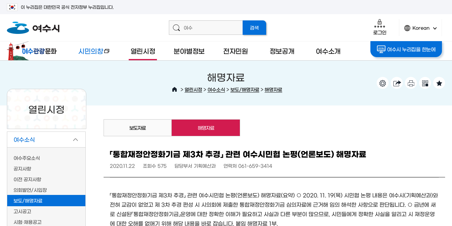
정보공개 (282, 50)
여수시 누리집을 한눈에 (406, 49)
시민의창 (89, 53)
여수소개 (328, 50)
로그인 (379, 27)
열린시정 (143, 50)
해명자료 (273, 89)
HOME (174, 89)
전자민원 (235, 50)
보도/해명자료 (244, 89)
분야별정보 (189, 50)
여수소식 (216, 89)
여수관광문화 (33, 50)
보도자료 (137, 127)
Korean (420, 30)
